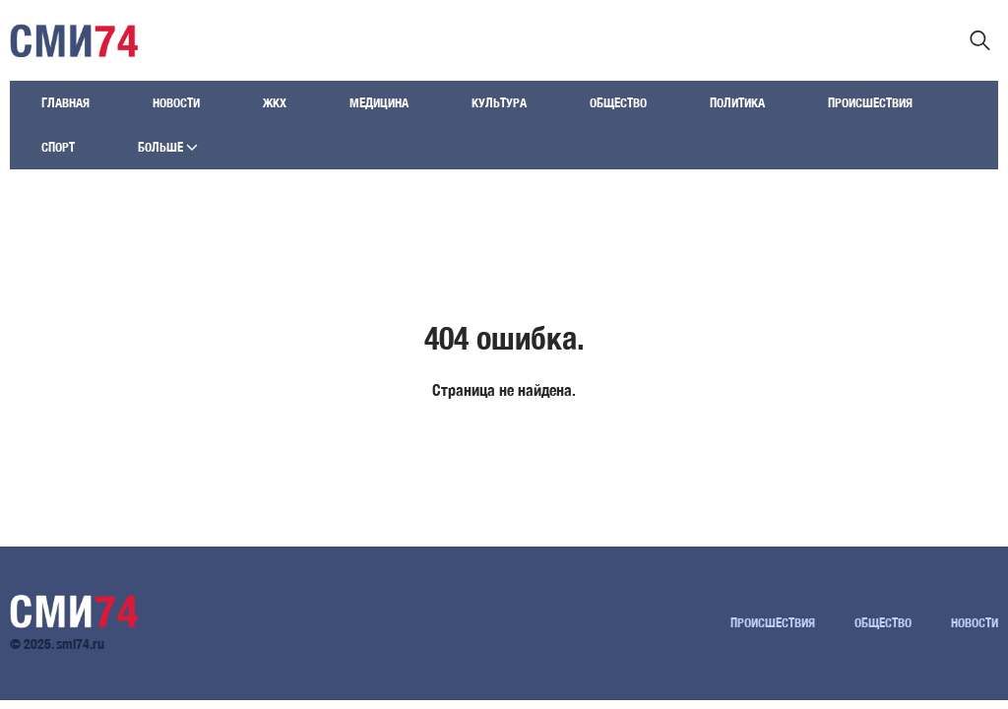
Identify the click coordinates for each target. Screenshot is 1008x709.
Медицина (379, 103)
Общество (618, 103)
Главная (65, 103)
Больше (168, 147)
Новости (176, 103)
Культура (499, 103)
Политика (737, 103)
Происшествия (870, 103)
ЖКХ (274, 103)
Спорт (58, 147)
